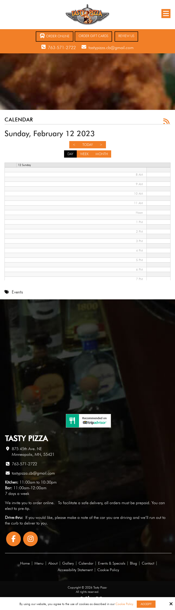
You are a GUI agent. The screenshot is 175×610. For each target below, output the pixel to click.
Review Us (126, 36)
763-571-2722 (62, 47)
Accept (146, 604)
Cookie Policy (124, 604)
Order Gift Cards (93, 36)
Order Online (55, 35)
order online (43, 502)
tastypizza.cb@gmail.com (111, 47)
